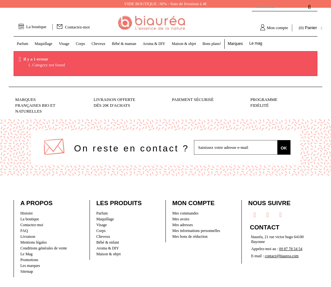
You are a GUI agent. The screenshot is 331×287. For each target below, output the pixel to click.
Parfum (102, 213)
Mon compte (277, 27)
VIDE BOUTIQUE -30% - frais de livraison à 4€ (165, 3)
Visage (101, 225)
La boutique (36, 26)
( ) (308, 28)
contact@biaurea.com (282, 256)
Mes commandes (185, 213)
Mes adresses (182, 225)
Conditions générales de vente (43, 248)
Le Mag (26, 254)
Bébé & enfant (107, 242)
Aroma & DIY (107, 248)
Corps (101, 230)
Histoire (26, 213)
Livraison (27, 236)
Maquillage (105, 219)
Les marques (30, 265)
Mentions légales (33, 242)
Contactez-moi (77, 27)
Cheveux (103, 236)
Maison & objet (108, 254)
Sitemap (26, 271)
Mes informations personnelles (196, 230)
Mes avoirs (180, 219)
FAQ (24, 230)
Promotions (29, 260)
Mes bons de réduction (190, 236)
